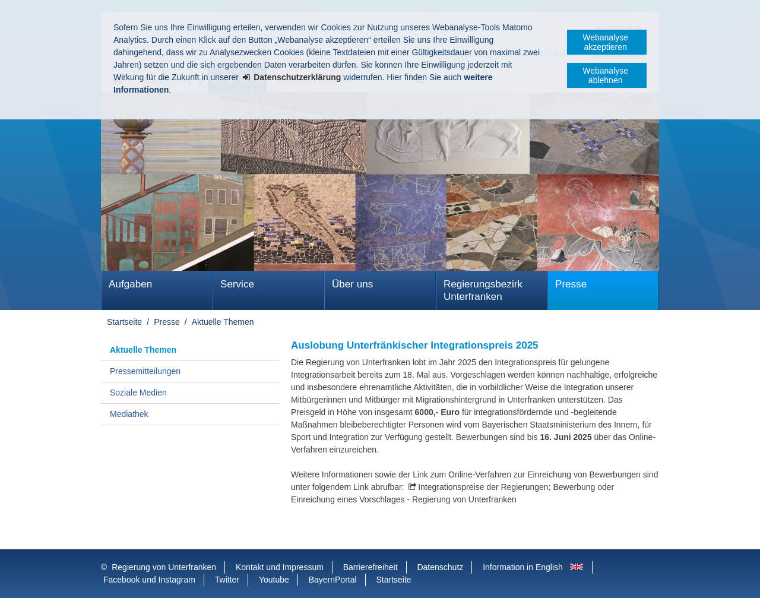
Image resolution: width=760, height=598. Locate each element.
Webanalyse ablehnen (605, 75)
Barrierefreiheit (370, 567)
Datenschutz (440, 567)
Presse (571, 284)
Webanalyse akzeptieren (605, 42)
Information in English (523, 567)
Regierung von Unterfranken (164, 567)
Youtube (274, 579)
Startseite (124, 322)
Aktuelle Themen (223, 322)
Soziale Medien (138, 392)
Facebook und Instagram (149, 579)
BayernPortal (333, 579)
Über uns (352, 284)
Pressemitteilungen (145, 371)
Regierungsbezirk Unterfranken (483, 290)
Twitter (227, 579)
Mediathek (129, 414)
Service (237, 284)
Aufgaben (130, 284)
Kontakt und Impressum (280, 567)
